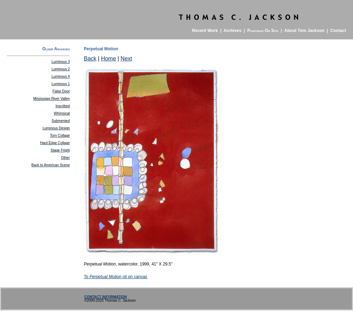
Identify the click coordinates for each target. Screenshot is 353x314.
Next (126, 59)
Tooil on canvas (115, 276)
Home (108, 59)
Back (90, 59)
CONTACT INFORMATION (105, 297)
